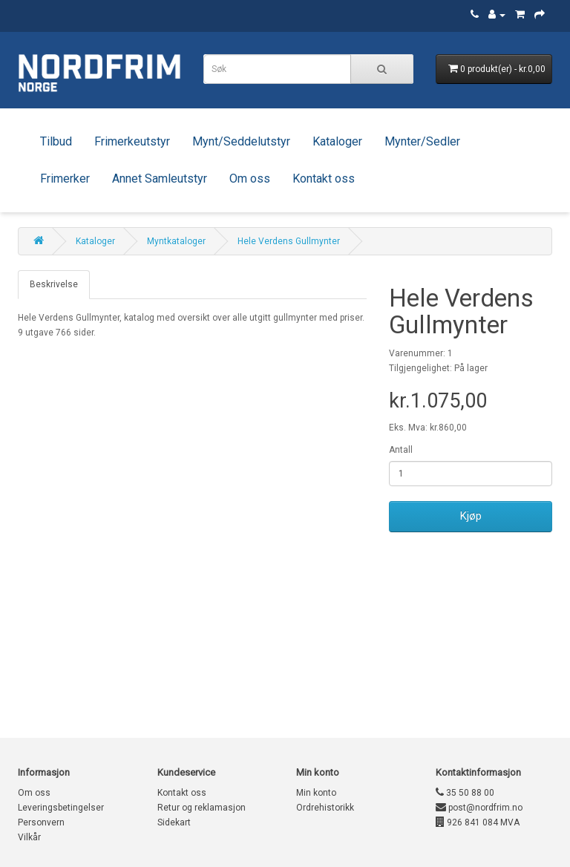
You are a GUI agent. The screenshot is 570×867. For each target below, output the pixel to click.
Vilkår (29, 837)
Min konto (316, 793)
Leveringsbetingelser (61, 807)
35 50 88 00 (465, 793)
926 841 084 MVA (478, 822)
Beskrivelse (54, 284)
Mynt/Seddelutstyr (241, 141)
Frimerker (65, 178)
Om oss (249, 178)
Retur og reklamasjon (201, 807)
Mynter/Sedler (422, 141)
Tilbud (56, 141)
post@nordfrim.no (479, 807)
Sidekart (174, 822)
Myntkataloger (176, 241)
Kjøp (471, 516)
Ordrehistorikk (325, 807)
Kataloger (337, 141)
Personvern (41, 822)
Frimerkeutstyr (132, 141)
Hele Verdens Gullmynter (289, 241)
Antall (401, 450)
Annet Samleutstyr (159, 178)
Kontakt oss (323, 178)
